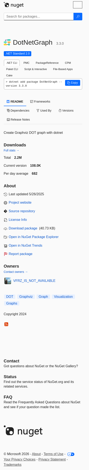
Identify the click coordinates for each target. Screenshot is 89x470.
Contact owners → (16, 271)
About (36, 454)
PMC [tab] (26, 62)
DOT (9, 296)
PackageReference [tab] (47, 62)
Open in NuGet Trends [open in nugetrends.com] (25, 245)
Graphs (11, 303)
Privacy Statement (52, 459)
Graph (43, 296)
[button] (72, 83)
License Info (18, 219)
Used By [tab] (44, 110)
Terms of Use (53, 454)
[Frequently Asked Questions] (8, 397)
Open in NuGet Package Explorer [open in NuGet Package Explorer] (34, 237)
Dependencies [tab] (18, 110)
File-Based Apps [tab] (63, 69)
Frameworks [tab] (40, 101)
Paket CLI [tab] (12, 69)
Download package (23, 228)
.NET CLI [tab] (11, 62)
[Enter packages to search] (39, 16)
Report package (21, 254)
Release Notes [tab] (18, 119)
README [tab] (15, 101)
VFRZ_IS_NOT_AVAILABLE (34, 281)
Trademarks (13, 464)
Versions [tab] (66, 110)
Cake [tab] (9, 75)
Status (10, 376)
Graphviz (26, 296)
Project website (20, 202)
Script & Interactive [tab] (35, 69)
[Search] (77, 16)
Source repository (22, 211)
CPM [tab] (68, 62)
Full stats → (11, 150)
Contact (11, 361)
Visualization (63, 296)
